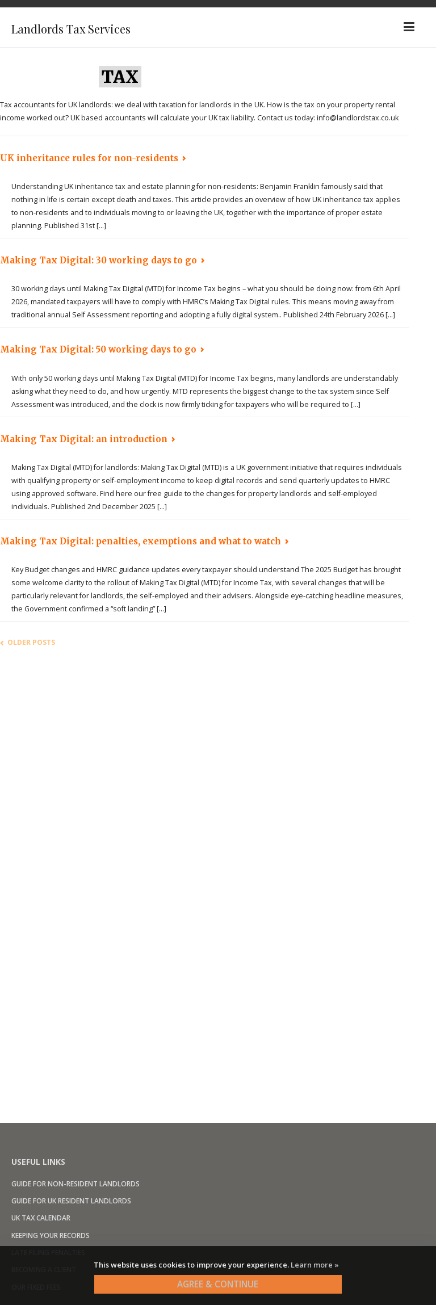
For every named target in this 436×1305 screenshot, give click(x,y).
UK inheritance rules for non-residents (89, 158)
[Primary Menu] (409, 27)
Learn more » (315, 1265)
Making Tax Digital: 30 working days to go (98, 260)
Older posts (31, 642)
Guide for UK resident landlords (71, 1201)
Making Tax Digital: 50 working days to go (98, 349)
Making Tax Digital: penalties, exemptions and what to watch (140, 541)
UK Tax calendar (40, 1218)
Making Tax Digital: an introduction (83, 439)
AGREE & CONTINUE (217, 1284)
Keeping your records (50, 1235)
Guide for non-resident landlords (75, 1184)
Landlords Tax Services (98, 26)
